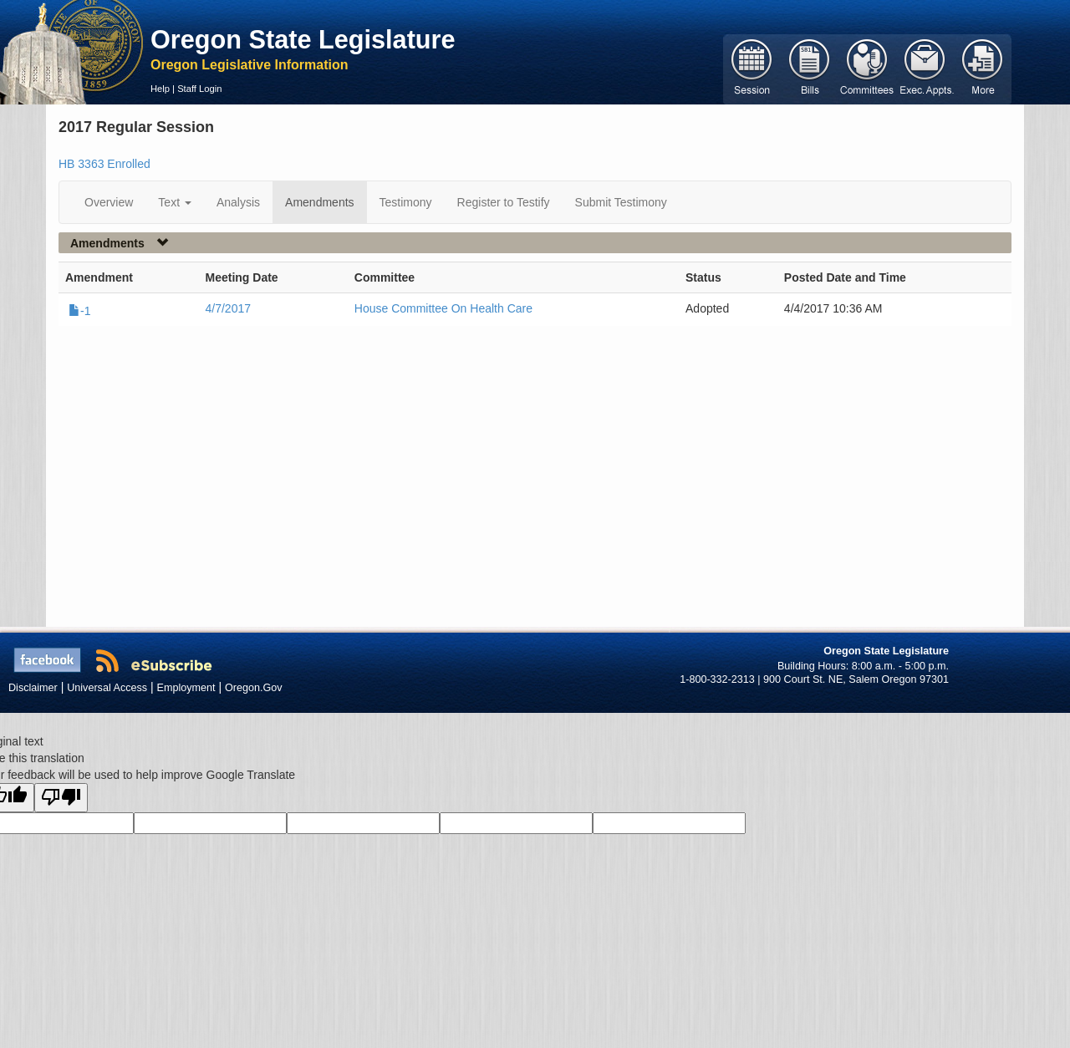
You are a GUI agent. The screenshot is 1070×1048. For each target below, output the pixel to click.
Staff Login (199, 89)
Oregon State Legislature (303, 39)
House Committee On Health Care (443, 308)
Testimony (406, 202)
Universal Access (107, 688)
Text (174, 202)
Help (160, 89)
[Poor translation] (61, 797)
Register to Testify (503, 202)
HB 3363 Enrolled (104, 163)
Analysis (238, 202)
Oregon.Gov (254, 688)
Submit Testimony (621, 202)
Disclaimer (33, 688)
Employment (186, 688)
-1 (79, 311)
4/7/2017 (229, 308)
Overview (108, 202)
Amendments (319, 202)
